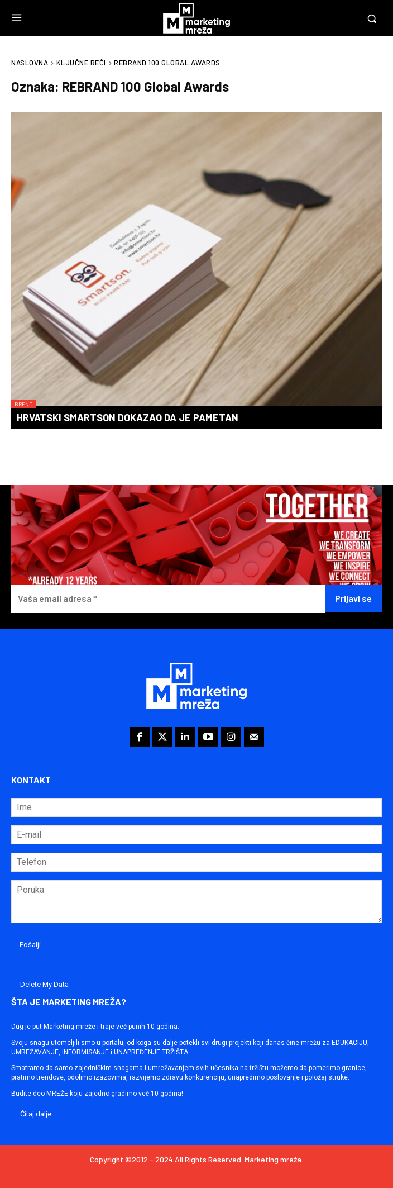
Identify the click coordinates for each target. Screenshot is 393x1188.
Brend (24, 404)
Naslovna (29, 62)
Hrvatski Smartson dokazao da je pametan (127, 417)
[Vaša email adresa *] (168, 599)
